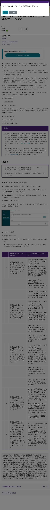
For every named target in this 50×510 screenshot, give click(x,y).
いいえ (13, 12)
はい (5, 12)
